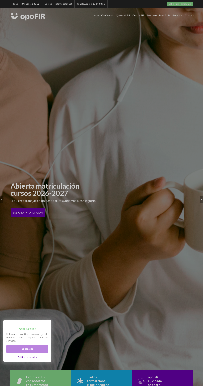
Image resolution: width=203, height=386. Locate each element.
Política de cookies (27, 357)
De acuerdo (27, 349)
